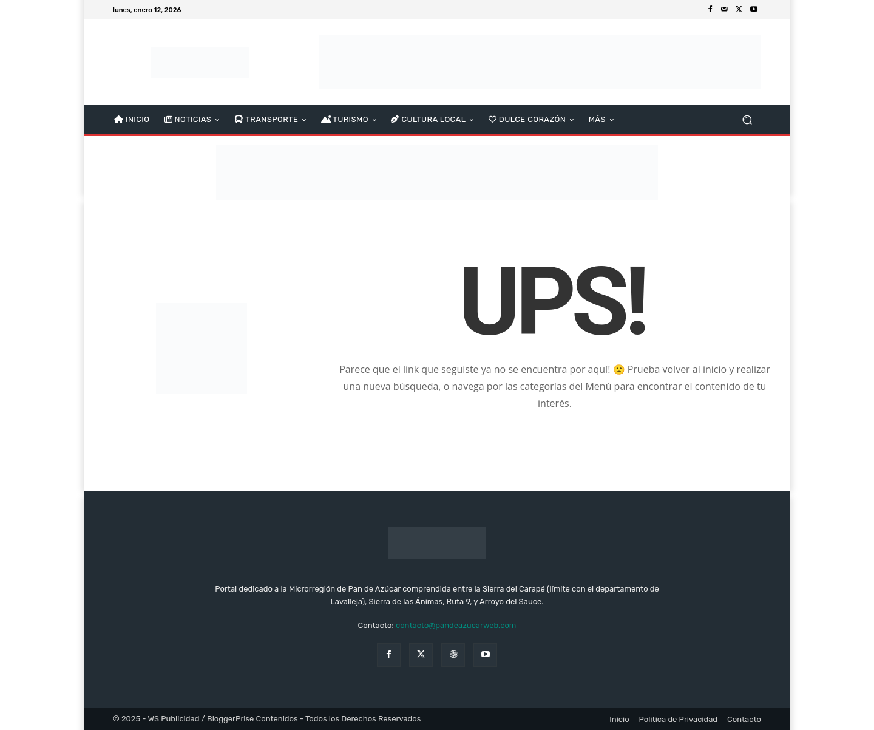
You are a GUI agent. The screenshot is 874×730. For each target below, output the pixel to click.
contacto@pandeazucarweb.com (456, 625)
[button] (747, 120)
